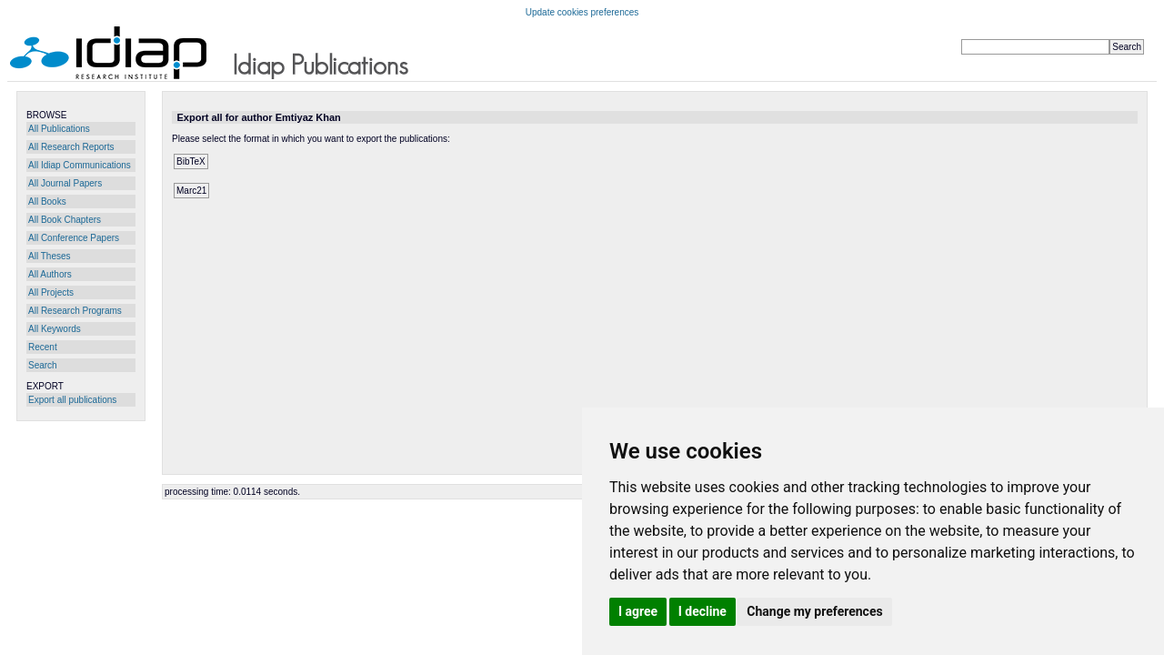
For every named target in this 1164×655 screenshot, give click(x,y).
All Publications (59, 129)
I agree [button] (637, 611)
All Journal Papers (65, 183)
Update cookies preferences (582, 12)
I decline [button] (702, 611)
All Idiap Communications (79, 165)
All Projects (51, 292)
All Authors (50, 274)
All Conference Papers (73, 238)
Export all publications (72, 400)
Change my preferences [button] (814, 611)
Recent (42, 347)
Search (42, 365)
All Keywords (54, 329)
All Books (47, 201)
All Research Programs (75, 311)
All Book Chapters (64, 220)
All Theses (49, 256)
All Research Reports (71, 147)
